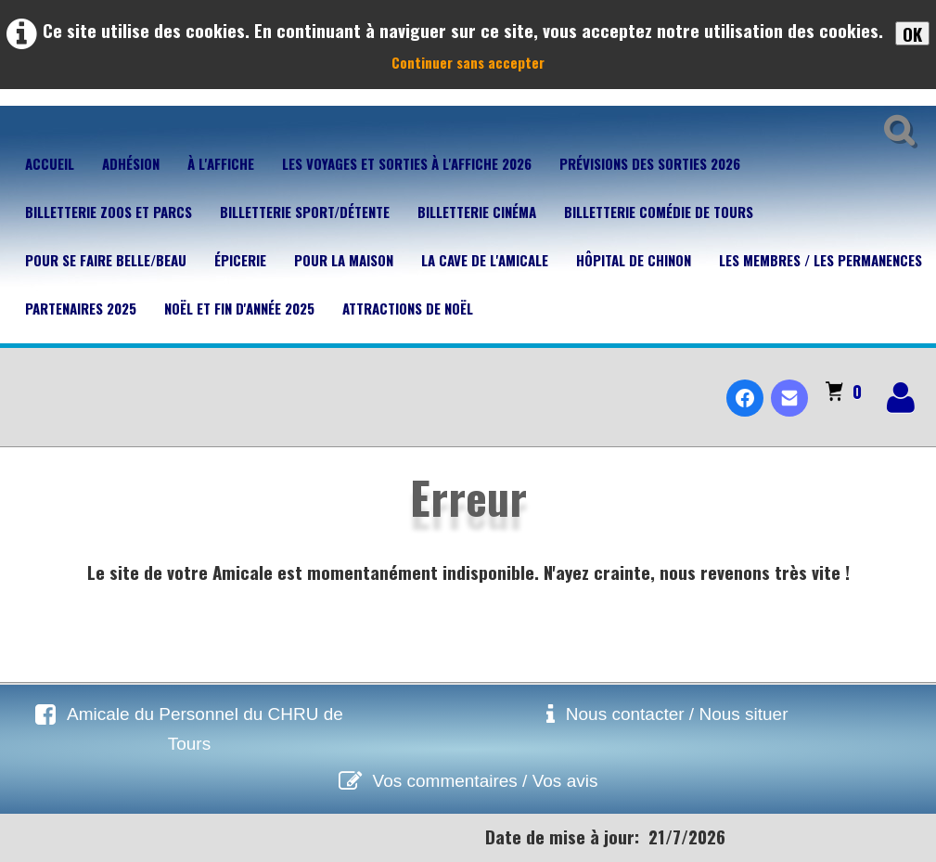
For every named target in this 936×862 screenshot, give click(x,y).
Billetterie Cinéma (476, 211)
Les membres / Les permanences (820, 260)
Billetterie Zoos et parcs (108, 211)
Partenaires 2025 (80, 308)
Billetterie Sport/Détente (305, 211)
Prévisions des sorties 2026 (649, 163)
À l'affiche (220, 163)
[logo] (22, 382)
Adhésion (131, 163)
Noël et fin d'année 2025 (239, 308)
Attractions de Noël (407, 308)
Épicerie (240, 260)
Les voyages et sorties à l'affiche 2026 (407, 163)
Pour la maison (343, 260)
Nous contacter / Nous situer (677, 714)
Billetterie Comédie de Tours (658, 211)
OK (912, 33)
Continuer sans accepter (468, 62)
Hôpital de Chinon (633, 260)
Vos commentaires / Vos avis (485, 781)
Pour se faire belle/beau (105, 260)
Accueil (49, 163)
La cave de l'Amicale (484, 260)
